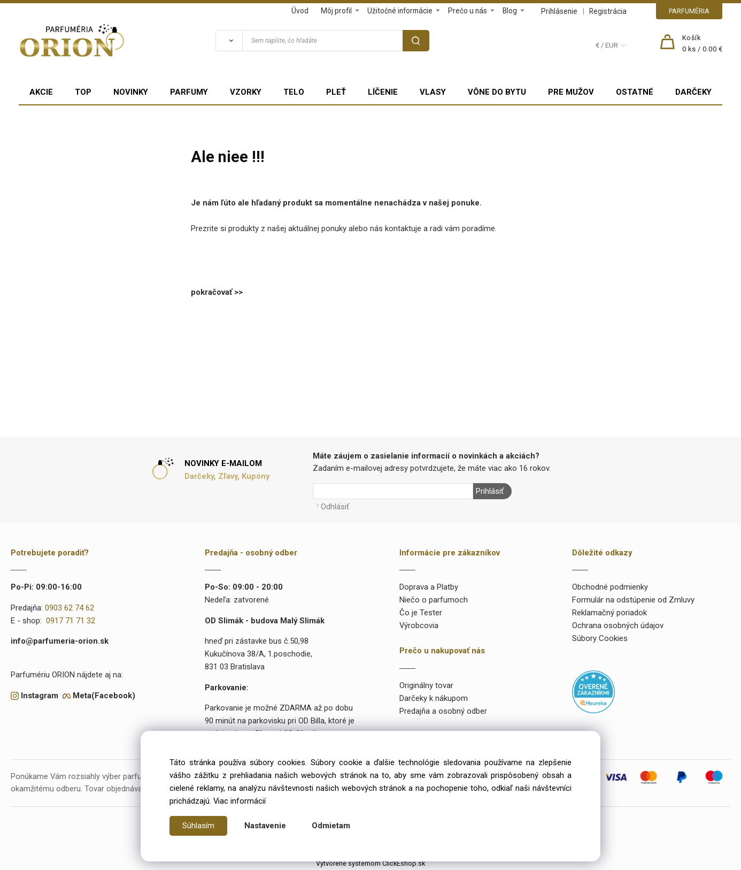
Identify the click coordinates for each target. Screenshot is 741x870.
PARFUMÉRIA (689, 11)
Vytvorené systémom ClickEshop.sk (370, 863)
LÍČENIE (383, 92)
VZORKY (245, 92)
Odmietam (331, 825)
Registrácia (608, 11)
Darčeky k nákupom (433, 698)
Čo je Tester (420, 612)
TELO (293, 92)
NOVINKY (130, 92)
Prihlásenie (559, 11)
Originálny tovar (426, 685)
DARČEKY (693, 92)
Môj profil (336, 10)
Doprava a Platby (428, 587)
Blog (510, 10)
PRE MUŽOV (571, 92)
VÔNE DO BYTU (497, 92)
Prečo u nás (467, 10)
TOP (83, 92)
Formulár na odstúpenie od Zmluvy (633, 600)
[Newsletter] (393, 491)
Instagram (39, 695)
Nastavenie (265, 825)
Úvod (299, 10)
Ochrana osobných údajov (617, 625)
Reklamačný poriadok (609, 612)
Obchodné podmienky (610, 587)
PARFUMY (189, 92)
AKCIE (41, 92)
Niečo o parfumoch (433, 600)
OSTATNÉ (634, 92)
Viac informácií (239, 801)
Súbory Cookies (600, 638)
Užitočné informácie (400, 10)
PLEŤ (336, 92)
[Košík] (702, 44)
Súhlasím (198, 825)
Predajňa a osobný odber (443, 711)
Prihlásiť (490, 491)
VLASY (433, 92)
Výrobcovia (418, 625)
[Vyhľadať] (228, 40)
